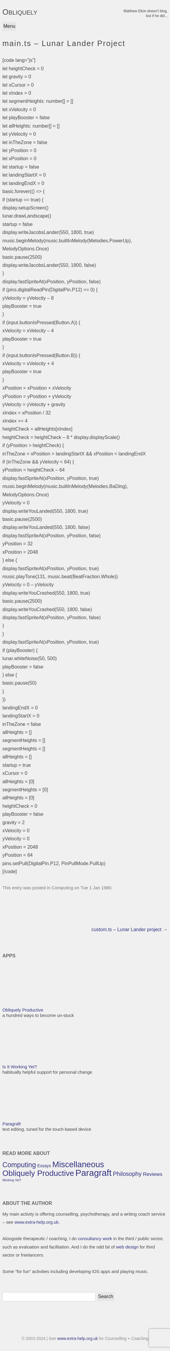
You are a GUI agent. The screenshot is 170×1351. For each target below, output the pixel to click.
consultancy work (95, 1238)
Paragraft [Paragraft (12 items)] (93, 1173)
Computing (62, 887)
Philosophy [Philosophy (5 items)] (127, 1174)
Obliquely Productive (22, 1010)
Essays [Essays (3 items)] (44, 1165)
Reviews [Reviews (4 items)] (153, 1174)
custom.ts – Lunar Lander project (129, 929)
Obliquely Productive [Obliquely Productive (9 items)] (38, 1173)
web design (127, 1247)
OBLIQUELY (19, 12)
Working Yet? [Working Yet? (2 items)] (11, 1180)
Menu (9, 26)
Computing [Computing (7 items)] (19, 1165)
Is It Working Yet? (19, 1066)
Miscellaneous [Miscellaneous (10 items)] (78, 1164)
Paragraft (11, 1124)
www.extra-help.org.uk (36, 1222)
